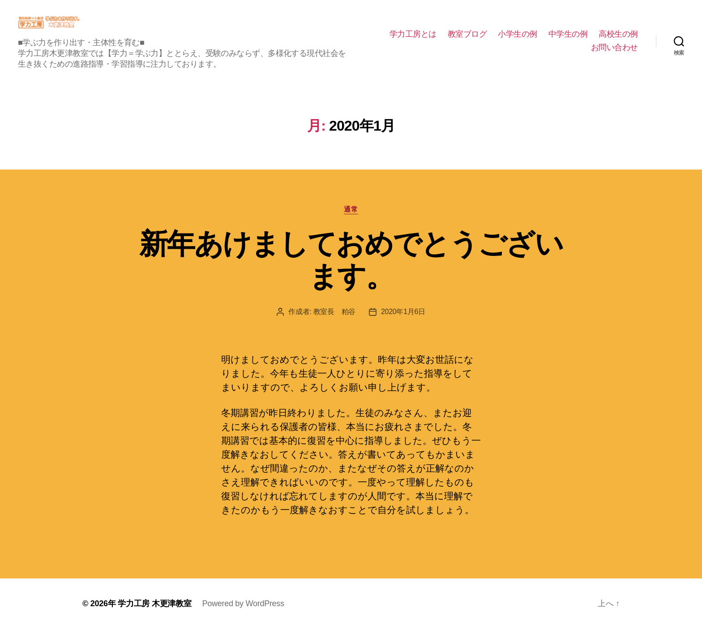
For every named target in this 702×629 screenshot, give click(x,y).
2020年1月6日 (403, 311)
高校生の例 (618, 34)
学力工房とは (413, 34)
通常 (351, 209)
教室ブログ (467, 34)
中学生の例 (568, 34)
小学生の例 (517, 34)
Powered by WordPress (243, 603)
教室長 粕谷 (334, 311)
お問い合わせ (614, 47)
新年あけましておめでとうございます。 (351, 260)
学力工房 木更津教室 (154, 603)
